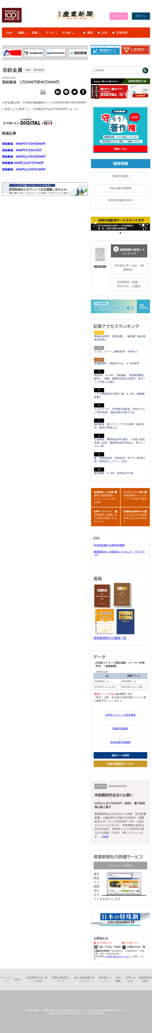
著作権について (105, 979)
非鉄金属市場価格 (120, 188)
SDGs (17, 979)
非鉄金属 (12, 70)
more (105, 836)
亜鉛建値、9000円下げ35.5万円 (22, 150)
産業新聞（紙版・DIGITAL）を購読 (129, 284)
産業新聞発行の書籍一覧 (110, 638)
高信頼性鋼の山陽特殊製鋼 (109, 545)
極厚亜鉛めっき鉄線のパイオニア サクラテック (119, 553)
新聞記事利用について (61, 979)
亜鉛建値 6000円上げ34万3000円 (24, 156)
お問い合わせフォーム (117, 956)
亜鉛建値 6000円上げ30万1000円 (24, 169)
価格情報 (120, 163)
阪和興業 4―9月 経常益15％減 (113, 473)
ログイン (141, 16)
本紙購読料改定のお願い (114, 795)
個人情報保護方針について (84, 979)
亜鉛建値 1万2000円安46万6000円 (30, 82)
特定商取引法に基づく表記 (37, 979)
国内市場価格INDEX (120, 200)
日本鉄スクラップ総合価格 (120, 715)
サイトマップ (6, 979)
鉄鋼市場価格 (120, 176)
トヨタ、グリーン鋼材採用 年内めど (116, 351)
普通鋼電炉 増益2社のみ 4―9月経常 (116, 363)
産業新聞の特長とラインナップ (129, 250)
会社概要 (118, 979)
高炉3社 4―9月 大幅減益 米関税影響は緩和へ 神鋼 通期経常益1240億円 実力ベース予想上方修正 (120, 378)
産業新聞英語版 (145, 979)
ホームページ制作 (120, 865)
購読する (119, 16)
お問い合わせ (130, 979)
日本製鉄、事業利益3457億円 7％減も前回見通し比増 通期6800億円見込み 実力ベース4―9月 (120, 443)
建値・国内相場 (35, 70)
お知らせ (100, 786)
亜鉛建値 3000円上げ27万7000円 (23, 162)
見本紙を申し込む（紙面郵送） (129, 267)
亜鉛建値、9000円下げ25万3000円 (24, 143)
